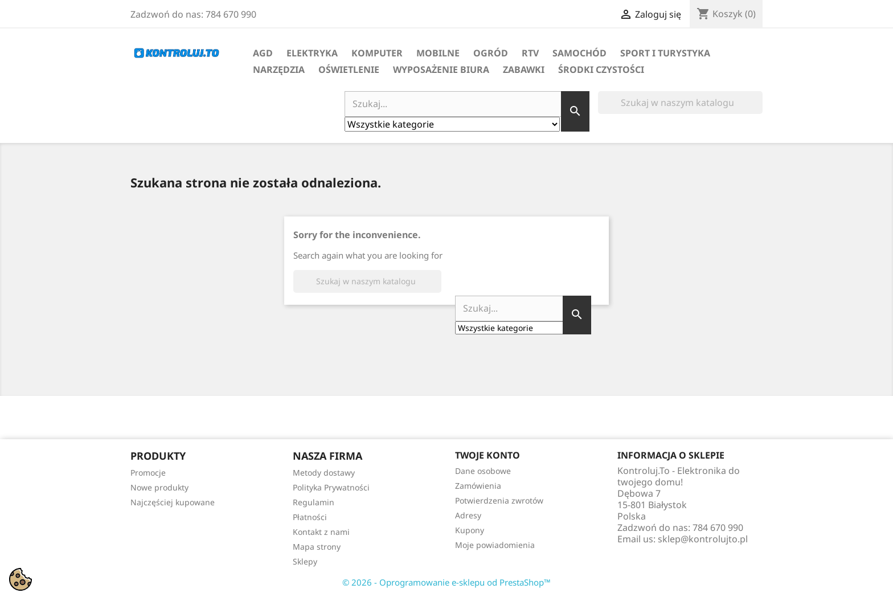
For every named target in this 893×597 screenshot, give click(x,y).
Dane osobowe (483, 470)
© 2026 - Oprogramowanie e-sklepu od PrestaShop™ (446, 582)
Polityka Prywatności (331, 487)
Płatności (310, 517)
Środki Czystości (601, 69)
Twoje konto (487, 455)
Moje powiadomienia (495, 544)
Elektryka (312, 53)
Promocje (148, 472)
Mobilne (438, 53)
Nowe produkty (159, 487)
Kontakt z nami (321, 531)
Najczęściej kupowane (172, 502)
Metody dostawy (324, 472)
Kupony (469, 530)
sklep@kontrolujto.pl (703, 539)
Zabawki (523, 69)
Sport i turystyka (665, 53)
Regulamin (313, 502)
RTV (530, 53)
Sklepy (305, 561)
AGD (263, 53)
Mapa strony (317, 546)
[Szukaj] (680, 102)
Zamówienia (478, 485)
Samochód (579, 53)
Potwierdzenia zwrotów (499, 500)
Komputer (377, 53)
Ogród (490, 53)
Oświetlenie (348, 69)
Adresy (468, 515)
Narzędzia (279, 69)
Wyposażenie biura (441, 69)
